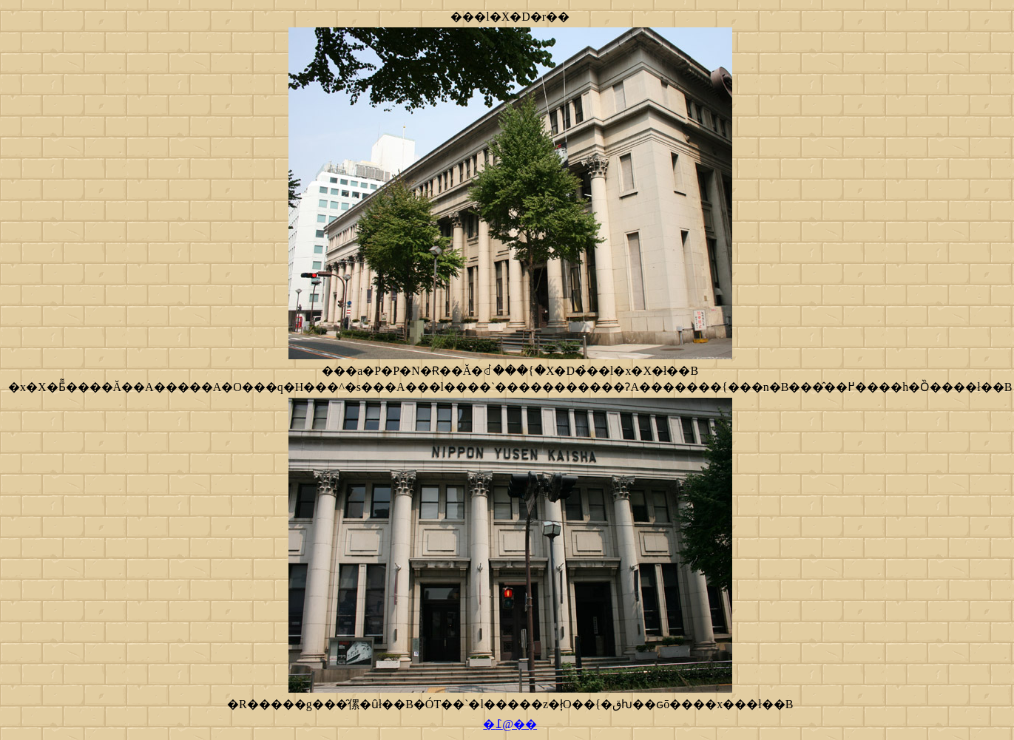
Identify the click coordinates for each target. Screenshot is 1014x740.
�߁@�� (510, 724)
